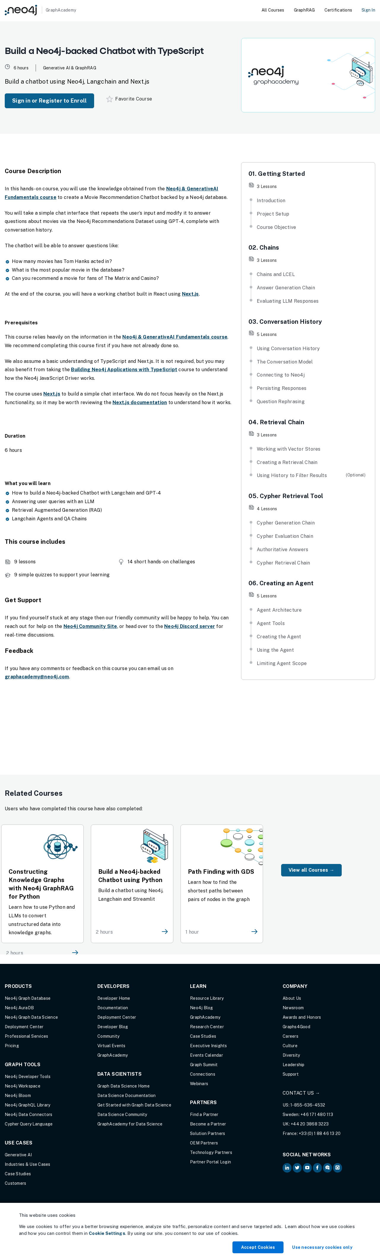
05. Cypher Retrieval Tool (285, 496)
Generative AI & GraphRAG (69, 68)
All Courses (273, 10)
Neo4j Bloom (18, 1095)
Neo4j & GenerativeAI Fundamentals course (174, 337)
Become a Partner (208, 1124)
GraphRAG (304, 10)
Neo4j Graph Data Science (31, 1017)
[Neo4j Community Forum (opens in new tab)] (327, 1168)
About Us (292, 998)
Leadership (294, 1064)
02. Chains (263, 247)
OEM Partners (204, 1143)
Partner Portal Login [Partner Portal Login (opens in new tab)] (210, 1162)
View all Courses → (312, 870)
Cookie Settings (107, 1233)
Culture (290, 1045)
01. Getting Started (276, 173)
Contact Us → (301, 1093)
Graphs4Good (296, 1026)
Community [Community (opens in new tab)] (108, 1036)
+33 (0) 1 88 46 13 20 (320, 1133)
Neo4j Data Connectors (28, 1114)
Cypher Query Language (29, 1124)
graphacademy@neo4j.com (37, 677)
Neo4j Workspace (22, 1086)
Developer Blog (112, 1026)
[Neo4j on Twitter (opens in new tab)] (297, 1168)
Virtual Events (111, 1045)
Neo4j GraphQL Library (27, 1105)
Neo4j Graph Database (27, 998)
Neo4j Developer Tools (27, 1076)
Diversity (291, 1055)
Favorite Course (129, 99)
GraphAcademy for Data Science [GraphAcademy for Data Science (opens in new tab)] (129, 1124)
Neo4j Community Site (90, 626)
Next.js (190, 294)
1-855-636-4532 (307, 1105)
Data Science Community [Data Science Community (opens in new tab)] (122, 1114)
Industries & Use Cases (27, 1164)
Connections (202, 1074)
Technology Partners (211, 1152)
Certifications (338, 10)
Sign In (368, 10)
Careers (290, 1036)
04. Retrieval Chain (276, 422)
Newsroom (293, 1007)
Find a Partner (204, 1114)
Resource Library (207, 998)
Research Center (207, 1026)
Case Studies (18, 1173)
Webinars (199, 1083)
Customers (15, 1183)
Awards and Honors (302, 1017)
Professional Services (26, 1036)
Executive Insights (208, 1045)
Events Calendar (206, 1055)
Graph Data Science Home (123, 1086)
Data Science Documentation (126, 1095)
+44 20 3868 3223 (310, 1124)
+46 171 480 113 (316, 1114)
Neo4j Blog (201, 1007)
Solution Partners (207, 1133)
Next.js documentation (140, 402)
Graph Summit (204, 1064)
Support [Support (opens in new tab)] (291, 1074)
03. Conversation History (285, 321)
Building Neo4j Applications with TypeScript (124, 369)
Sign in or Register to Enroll (49, 101)
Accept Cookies (258, 1247)
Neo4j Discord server (189, 626)
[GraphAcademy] (40, 10)
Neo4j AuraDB (19, 1007)
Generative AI (18, 1154)
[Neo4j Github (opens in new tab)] (337, 1168)
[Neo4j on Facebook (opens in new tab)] (317, 1168)
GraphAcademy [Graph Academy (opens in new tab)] (112, 1055)
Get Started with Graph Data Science (134, 1105)
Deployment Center (24, 1026)
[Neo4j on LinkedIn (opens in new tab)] (287, 1168)
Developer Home (113, 998)
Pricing (12, 1045)
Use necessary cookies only (322, 1247)
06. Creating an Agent (281, 583)
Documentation (112, 1007)
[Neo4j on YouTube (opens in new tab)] (307, 1168)
